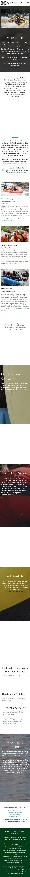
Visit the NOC (6, 497)
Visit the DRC (6, 394)
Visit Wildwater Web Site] (15, 591)
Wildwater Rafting (15, 814)
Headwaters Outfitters (15, 816)
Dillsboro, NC (4, 203)
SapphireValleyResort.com (10, 843)
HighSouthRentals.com (9, 850)
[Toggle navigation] (28, 2)
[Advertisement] (15, 114)
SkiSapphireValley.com (10, 847)
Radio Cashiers (7, 856)
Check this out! (15, 68)
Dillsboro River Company (15, 811)
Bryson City (13, 291)
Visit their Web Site (6, 220)
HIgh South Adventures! (14, 3)
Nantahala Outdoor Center (15, 812)
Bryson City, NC (5, 248)
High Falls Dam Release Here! (16, 172)
